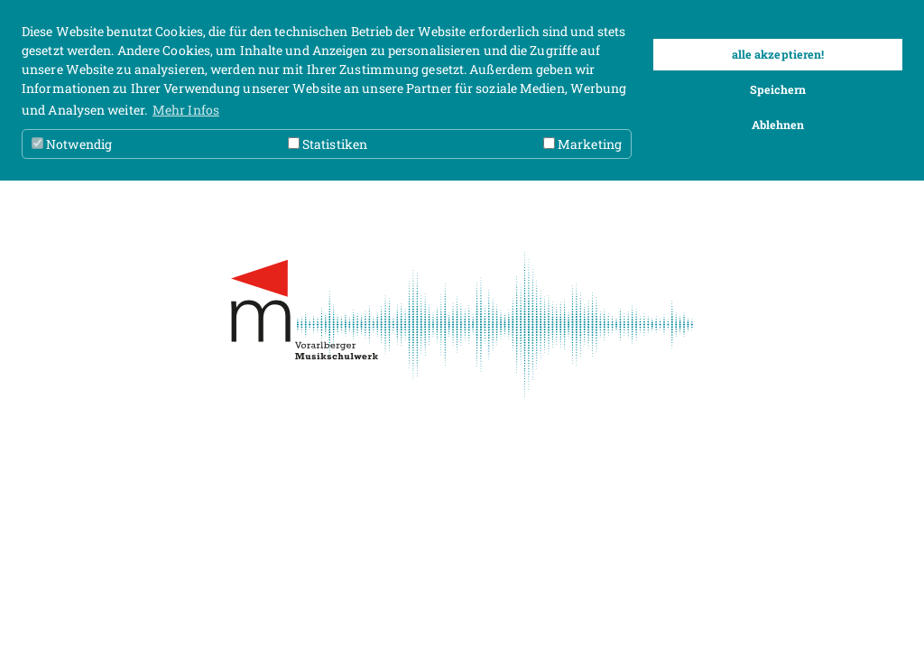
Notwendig (72, 144)
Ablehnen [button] (778, 124)
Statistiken (327, 144)
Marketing (582, 144)
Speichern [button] (778, 89)
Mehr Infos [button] (185, 109)
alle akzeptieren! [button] (778, 54)
